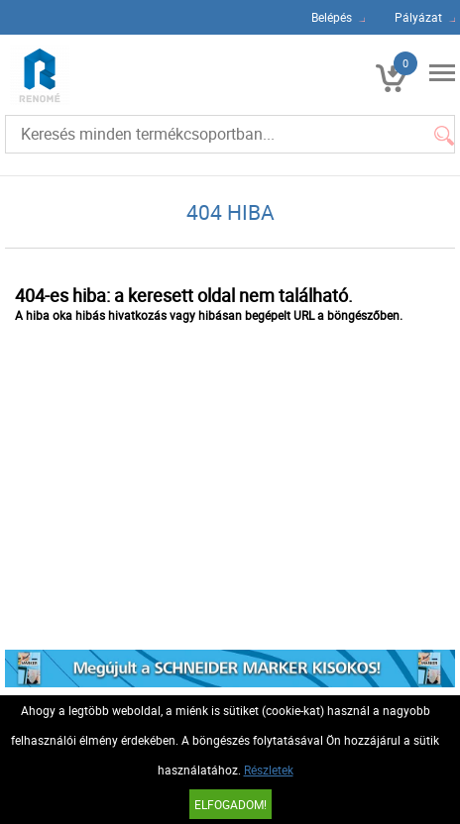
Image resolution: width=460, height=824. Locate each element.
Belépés (331, 17)
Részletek (268, 769)
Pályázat (418, 17)
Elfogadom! (230, 804)
